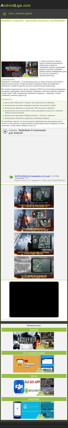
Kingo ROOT (34, 399)
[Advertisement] (34, 41)
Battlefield (34, 330)
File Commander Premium (34, 353)
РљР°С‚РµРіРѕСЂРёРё (20, 14)
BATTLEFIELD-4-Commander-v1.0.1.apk (32, 176)
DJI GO (34, 376)
